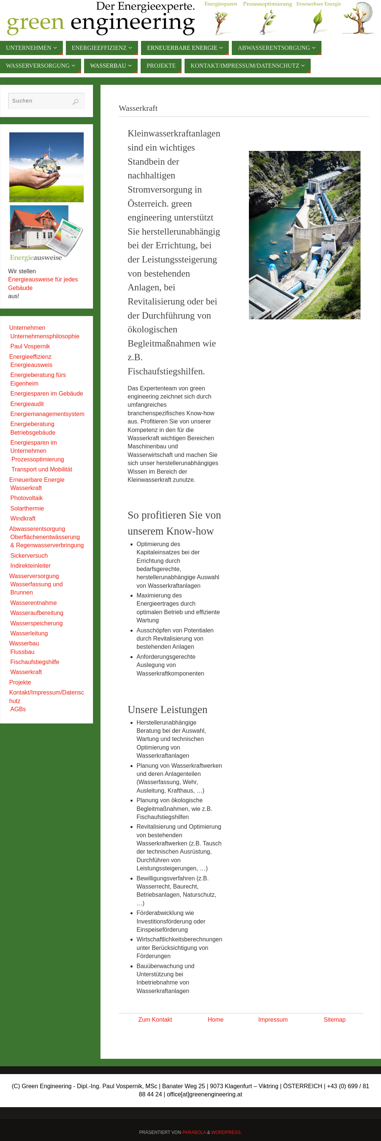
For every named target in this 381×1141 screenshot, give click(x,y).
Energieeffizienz (30, 357)
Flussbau (22, 652)
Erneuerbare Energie (37, 480)
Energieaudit (27, 404)
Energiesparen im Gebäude (46, 393)
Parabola (194, 1132)
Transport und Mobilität (42, 469)
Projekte (20, 682)
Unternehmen (27, 328)
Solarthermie (27, 508)
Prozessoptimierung (38, 459)
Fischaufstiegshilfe (35, 662)
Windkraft (23, 518)
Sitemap (335, 1019)
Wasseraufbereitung (37, 613)
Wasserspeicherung (36, 623)
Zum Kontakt (155, 1019)
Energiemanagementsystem (47, 414)
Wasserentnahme (33, 603)
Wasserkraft (26, 488)
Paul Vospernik (30, 346)
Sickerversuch (29, 555)
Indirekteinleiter (30, 566)
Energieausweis (31, 365)
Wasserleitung (29, 633)
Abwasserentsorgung (37, 529)
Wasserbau (24, 643)
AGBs (18, 709)
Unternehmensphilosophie (45, 336)
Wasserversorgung (34, 576)
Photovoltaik (26, 498)
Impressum (273, 1019)
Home (216, 1019)
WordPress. (226, 1132)
